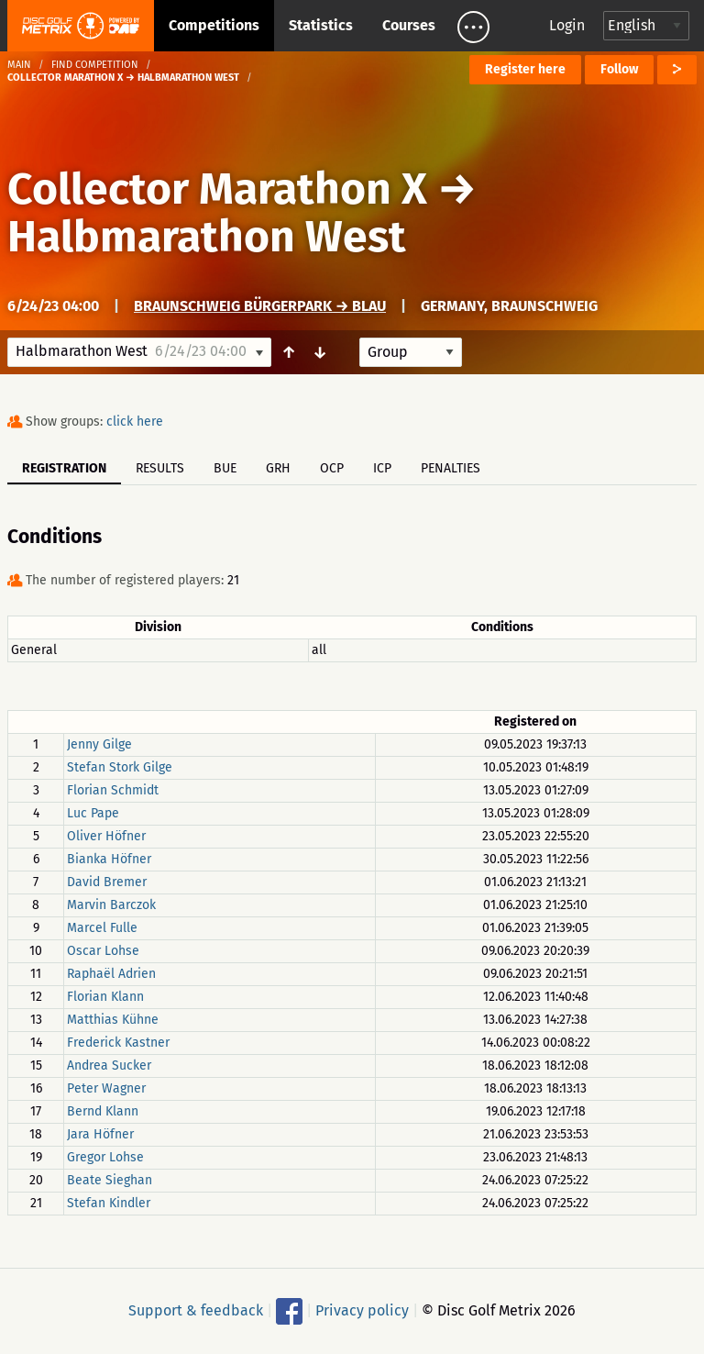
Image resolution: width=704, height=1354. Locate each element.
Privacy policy (362, 1310)
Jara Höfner (100, 1134)
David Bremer (107, 882)
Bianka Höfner (109, 859)
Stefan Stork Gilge (119, 767)
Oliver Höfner (106, 836)
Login (567, 25)
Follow (619, 69)
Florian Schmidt (113, 790)
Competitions (214, 25)
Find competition (94, 65)
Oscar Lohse (103, 951)
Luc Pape (93, 813)
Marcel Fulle (102, 928)
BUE (225, 468)
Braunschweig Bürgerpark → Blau (260, 306)
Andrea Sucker (109, 1065)
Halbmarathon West (206, 236)
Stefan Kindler (108, 1203)
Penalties (450, 468)
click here (134, 421)
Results (160, 468)
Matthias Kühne (113, 1019)
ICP (382, 468)
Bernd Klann (102, 1111)
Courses (408, 25)
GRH (278, 468)
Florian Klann (105, 996)
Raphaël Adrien (111, 974)
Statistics (321, 25)
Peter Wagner (106, 1088)
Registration (64, 468)
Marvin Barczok (111, 905)
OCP (332, 468)
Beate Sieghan (109, 1180)
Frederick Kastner (118, 1042)
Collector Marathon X (217, 189)
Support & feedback (195, 1310)
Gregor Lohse (105, 1157)
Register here (525, 69)
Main (19, 65)
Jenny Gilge (99, 744)
